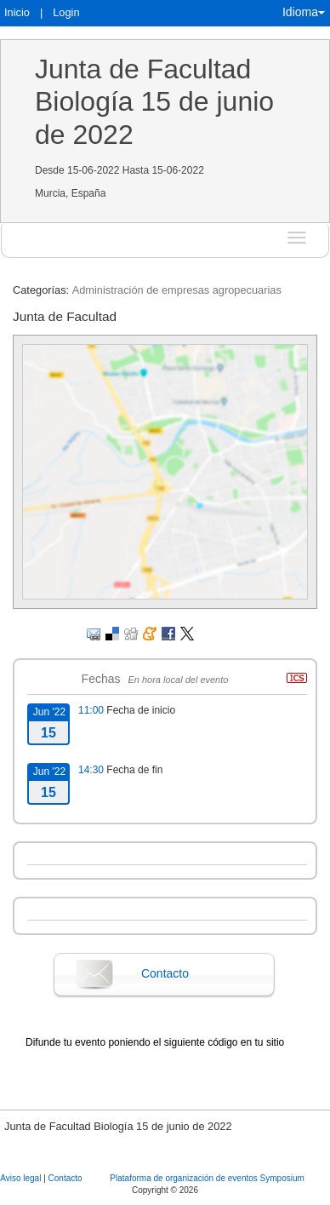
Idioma (303, 12)
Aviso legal (21, 1178)
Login (66, 12)
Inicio (17, 12)
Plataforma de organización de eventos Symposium (207, 1178)
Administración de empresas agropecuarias (177, 290)
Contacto (165, 973)
